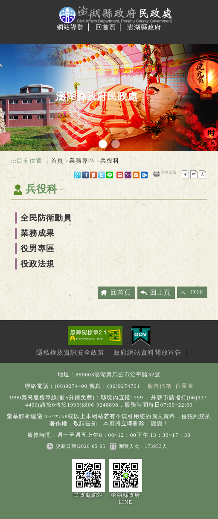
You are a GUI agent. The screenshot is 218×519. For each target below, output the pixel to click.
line (109, 175)
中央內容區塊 (31, 208)
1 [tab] (103, 144)
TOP (196, 292)
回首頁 (106, 27)
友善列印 (156, 173)
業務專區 (82, 161)
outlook (144, 175)
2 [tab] (115, 144)
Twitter (101, 175)
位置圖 (184, 386)
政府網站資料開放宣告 (147, 352)
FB (85, 175)
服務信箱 (159, 386)
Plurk (93, 175)
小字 (185, 174)
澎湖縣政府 (144, 27)
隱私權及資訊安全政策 (70, 352)
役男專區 (37, 248)
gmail (119, 175)
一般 (194, 174)
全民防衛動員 (46, 217)
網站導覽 (70, 27)
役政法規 (37, 263)
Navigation (14, 36)
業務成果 (37, 233)
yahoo (128, 175)
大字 (202, 174)
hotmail (136, 175)
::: (14, 161)
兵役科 (109, 161)
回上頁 (160, 292)
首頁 (57, 161)
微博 (77, 175)
